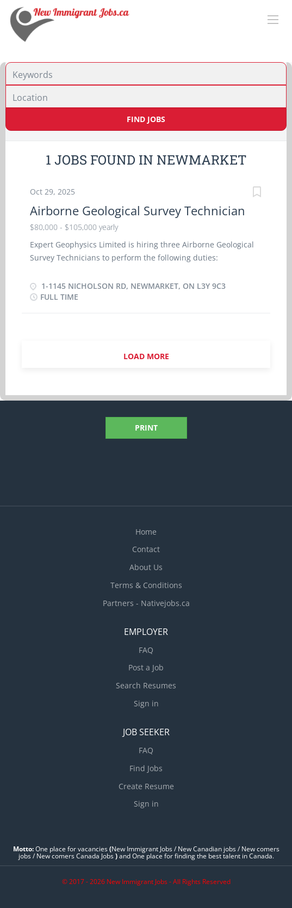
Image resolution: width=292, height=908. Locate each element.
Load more (146, 356)
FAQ (146, 650)
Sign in (146, 703)
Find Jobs (146, 119)
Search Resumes (146, 685)
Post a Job (146, 667)
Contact (146, 549)
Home (146, 531)
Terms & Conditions (146, 585)
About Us (146, 567)
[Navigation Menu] (273, 19)
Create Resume (146, 786)
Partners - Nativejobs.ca (146, 603)
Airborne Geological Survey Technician (137, 210)
